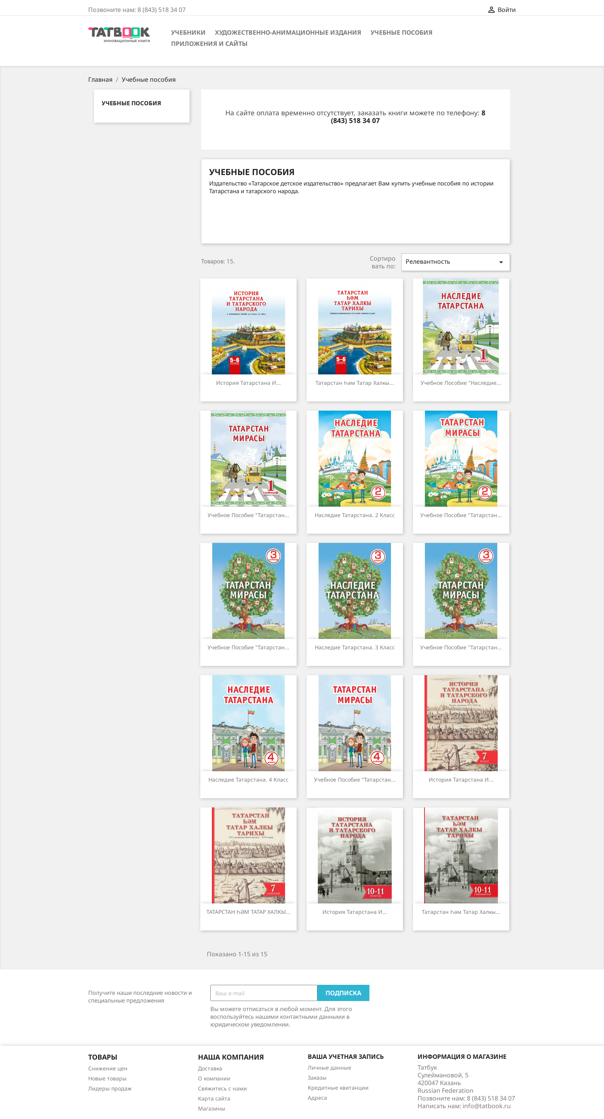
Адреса (317, 1097)
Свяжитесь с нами (222, 1088)
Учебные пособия (402, 32)
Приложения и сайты (209, 43)
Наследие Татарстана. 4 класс (248, 779)
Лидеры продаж (110, 1088)
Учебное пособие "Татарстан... (248, 515)
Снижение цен (108, 1068)
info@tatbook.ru (487, 1106)
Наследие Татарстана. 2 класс (355, 515)
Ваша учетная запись (346, 1056)
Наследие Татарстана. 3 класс (355, 647)
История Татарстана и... (248, 382)
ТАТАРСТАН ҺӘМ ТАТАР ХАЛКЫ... (248, 911)
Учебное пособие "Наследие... (461, 382)
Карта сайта (214, 1098)
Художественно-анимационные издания (288, 32)
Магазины (211, 1108)
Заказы (317, 1077)
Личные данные (329, 1067)
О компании (214, 1078)
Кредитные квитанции (338, 1087)
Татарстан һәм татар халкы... (354, 382)
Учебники (188, 32)
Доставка (210, 1068)
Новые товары (107, 1078)
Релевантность (456, 262)
